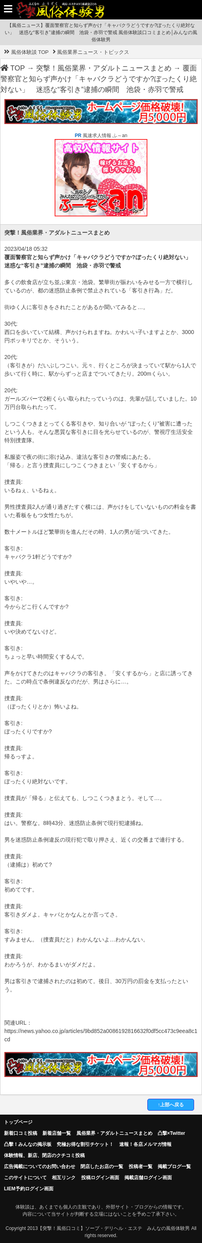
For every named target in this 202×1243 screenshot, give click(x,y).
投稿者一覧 (140, 1166)
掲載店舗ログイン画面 (148, 1177)
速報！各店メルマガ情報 (145, 1144)
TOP (12, 68)
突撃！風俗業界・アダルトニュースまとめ (104, 68)
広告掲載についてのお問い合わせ (39, 1166)
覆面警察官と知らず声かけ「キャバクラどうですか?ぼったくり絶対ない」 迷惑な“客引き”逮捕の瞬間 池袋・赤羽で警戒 (98, 79)
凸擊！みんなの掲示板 (27, 1144)
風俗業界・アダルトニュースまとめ (114, 1133)
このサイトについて (25, 1177)
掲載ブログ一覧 (174, 1166)
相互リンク (64, 1177)
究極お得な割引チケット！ (85, 1144)
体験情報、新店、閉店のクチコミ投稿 (44, 1155)
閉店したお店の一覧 (101, 1166)
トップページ (18, 1122)
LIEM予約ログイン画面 (28, 1188)
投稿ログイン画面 (100, 1177)
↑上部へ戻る (171, 1104)
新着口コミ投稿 (20, 1133)
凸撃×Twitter (171, 1133)
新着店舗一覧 (56, 1133)
